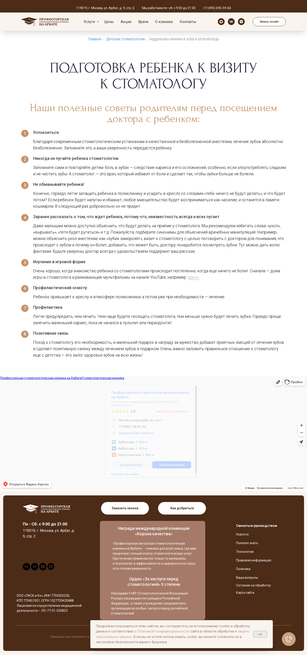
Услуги (89, 22)
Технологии (245, 551)
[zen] (241, 21)
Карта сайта (245, 592)
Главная (94, 39)
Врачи (143, 22)
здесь (193, 277)
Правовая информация (253, 560)
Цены (109, 22)
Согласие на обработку (253, 585)
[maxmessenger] (221, 21)
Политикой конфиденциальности (163, 631)
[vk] (231, 21)
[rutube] (34, 569)
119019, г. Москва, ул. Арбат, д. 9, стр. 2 (105, 8)
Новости (242, 534)
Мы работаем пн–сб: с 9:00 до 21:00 (168, 8)
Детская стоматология (125, 39)
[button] (269, 21)
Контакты (188, 22)
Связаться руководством (256, 526)
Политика (243, 569)
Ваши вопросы (247, 577)
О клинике (164, 22)
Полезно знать (247, 543)
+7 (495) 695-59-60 (217, 8)
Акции (126, 22)
